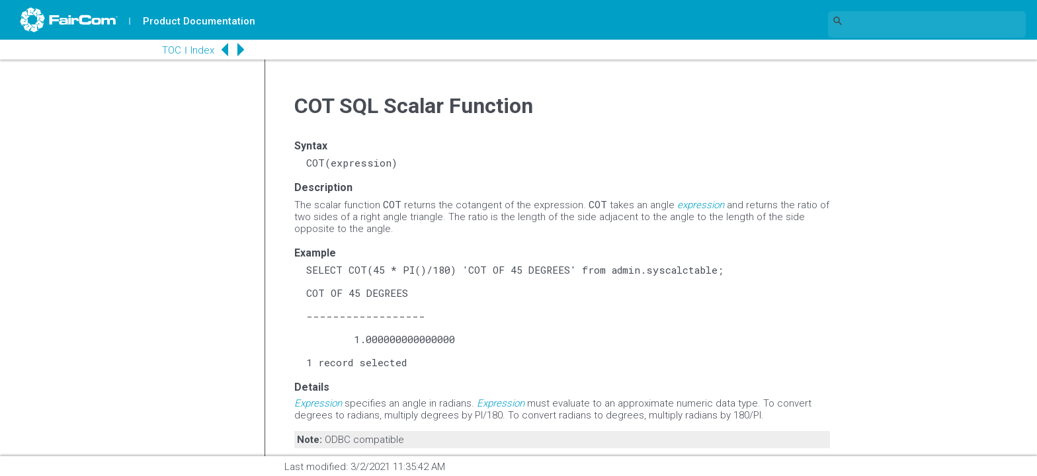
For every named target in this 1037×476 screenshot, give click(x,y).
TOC (171, 50)
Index (202, 50)
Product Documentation (199, 21)
